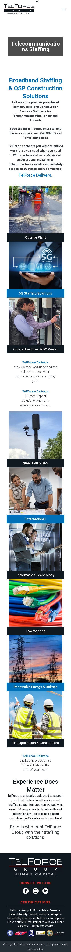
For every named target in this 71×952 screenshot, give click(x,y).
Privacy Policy (35, 949)
